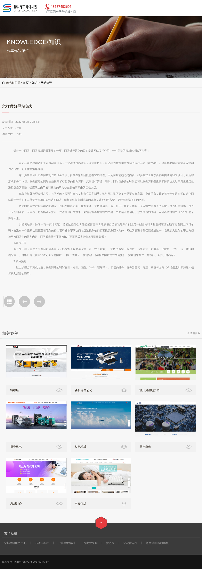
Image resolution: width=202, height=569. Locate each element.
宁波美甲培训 (66, 543)
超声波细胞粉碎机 (157, 543)
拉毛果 (110, 543)
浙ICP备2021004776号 (36, 561)
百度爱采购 (90, 543)
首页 (26, 83)
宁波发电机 (130, 543)
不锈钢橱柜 (42, 543)
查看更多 (195, 333)
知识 (35, 83)
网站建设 (46, 83)
